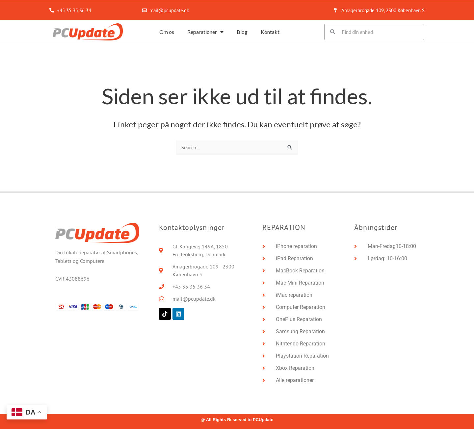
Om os (166, 32)
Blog (242, 32)
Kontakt (270, 32)
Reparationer (205, 32)
